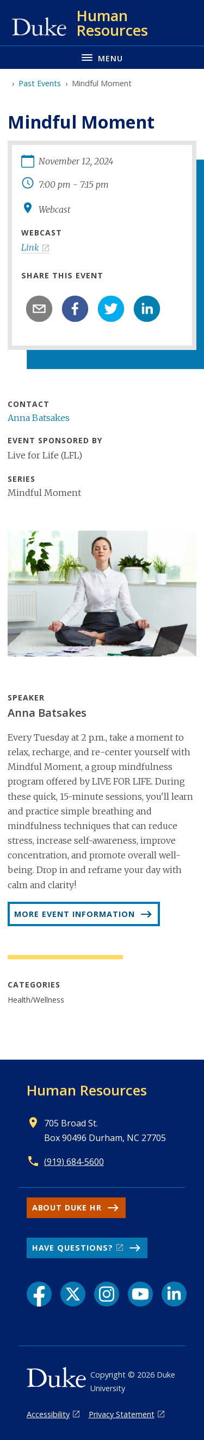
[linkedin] (146, 308)
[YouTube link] (140, 1294)
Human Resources (87, 1090)
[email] (39, 308)
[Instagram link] (106, 1294)
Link (30, 247)
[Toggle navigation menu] (102, 57)
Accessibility (48, 1414)
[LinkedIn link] (174, 1294)
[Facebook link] (39, 1294)
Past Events (39, 83)
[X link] (72, 1294)
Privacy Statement (121, 1414)
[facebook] (75, 308)
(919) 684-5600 (74, 1162)
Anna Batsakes (39, 417)
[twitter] (111, 308)
